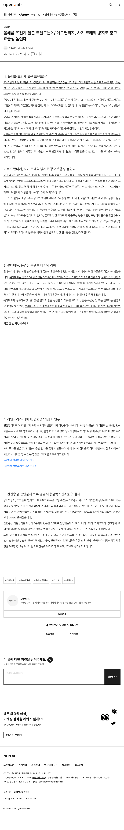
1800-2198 (24, 782)
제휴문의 (35, 764)
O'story (24, 15)
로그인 (118, 4)
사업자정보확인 (39, 777)
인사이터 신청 (50, 764)
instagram (8, 798)
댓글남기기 (112, 676)
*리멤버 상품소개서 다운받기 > (20, 466)
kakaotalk (31, 798)
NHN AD (10, 756)
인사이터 (49, 14)
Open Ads (12, 5)
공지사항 (23, 764)
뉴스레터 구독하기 (16, 735)
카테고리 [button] (9, 14)
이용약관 (7, 792)
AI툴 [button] (75, 14)
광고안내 (79, 764)
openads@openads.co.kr (51, 782)
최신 (33, 14)
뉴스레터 (66, 764)
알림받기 (62, 614)
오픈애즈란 (8, 764)
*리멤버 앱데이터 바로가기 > (18, 460)
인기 (40, 14)
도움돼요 (50, 633)
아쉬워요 (74, 633)
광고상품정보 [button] (62, 14)
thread (20, 798)
